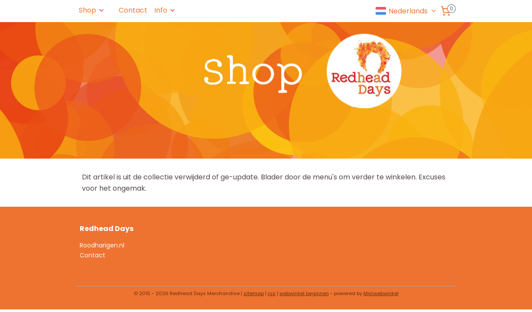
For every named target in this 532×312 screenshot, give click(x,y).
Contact (133, 10)
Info (165, 10)
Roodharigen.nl (102, 245)
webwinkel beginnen (304, 293)
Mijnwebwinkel (381, 293)
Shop (92, 10)
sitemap (253, 293)
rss (272, 293)
